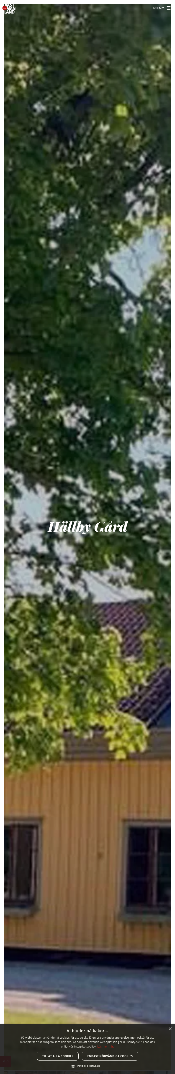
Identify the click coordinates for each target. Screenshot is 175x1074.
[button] (87, 1066)
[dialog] (87, 1049)
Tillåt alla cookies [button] (57, 1056)
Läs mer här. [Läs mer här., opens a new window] (105, 1046)
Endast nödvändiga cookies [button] (110, 1056)
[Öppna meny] (162, 8)
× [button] (170, 1029)
